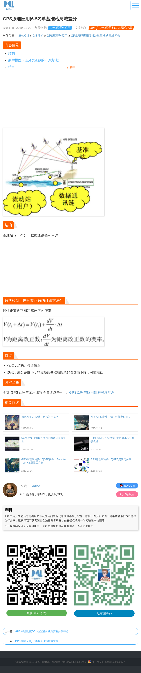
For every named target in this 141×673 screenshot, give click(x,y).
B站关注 (127, 494)
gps (92, 27)
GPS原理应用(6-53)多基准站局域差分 (36, 641)
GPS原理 (104, 27)
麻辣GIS (23, 35)
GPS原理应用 (123, 27)
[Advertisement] (36, 100)
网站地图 (56, 662)
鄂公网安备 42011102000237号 (109, 662)
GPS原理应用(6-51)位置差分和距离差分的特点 (41, 631)
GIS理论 (38, 35)
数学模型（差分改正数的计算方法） (34, 60)
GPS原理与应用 (60, 27)
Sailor (35, 486)
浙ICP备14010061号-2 (74, 662)
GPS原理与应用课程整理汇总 (92, 392)
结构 (11, 53)
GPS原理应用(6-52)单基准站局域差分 (95, 35)
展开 (72, 67)
